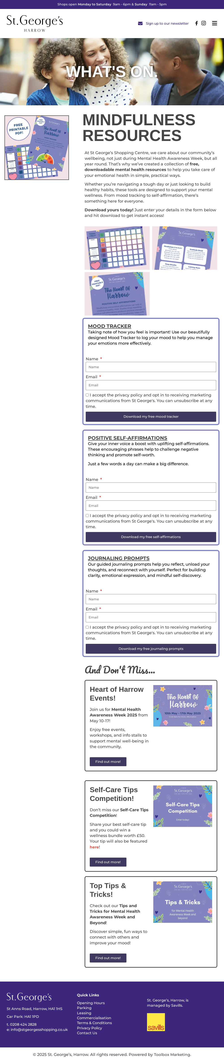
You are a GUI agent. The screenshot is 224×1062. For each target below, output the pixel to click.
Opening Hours (91, 1003)
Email (92, 376)
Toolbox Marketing (172, 1054)
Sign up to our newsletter (167, 24)
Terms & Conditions (94, 1023)
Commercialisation (94, 1018)
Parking (84, 1008)
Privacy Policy (89, 1028)
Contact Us (87, 1033)
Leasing (84, 1013)
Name (92, 359)
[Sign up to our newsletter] (140, 23)
